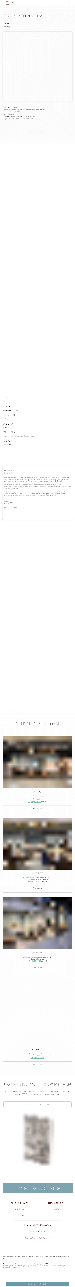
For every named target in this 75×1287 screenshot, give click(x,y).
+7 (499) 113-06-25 (34, 802)
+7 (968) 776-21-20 (37, 1058)
